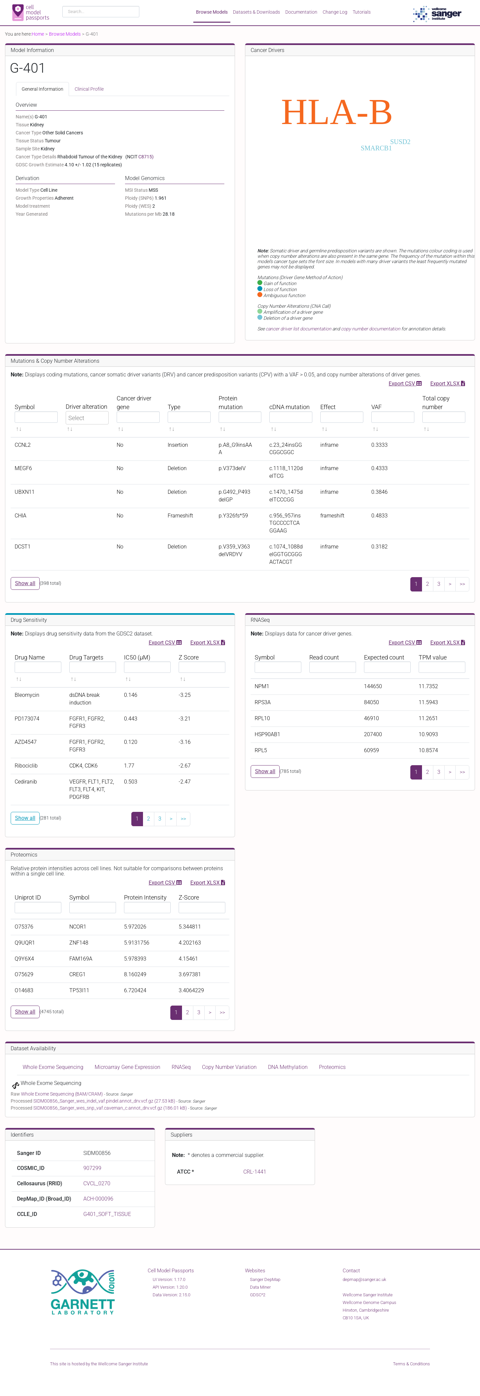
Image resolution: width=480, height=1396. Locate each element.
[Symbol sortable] (36, 413)
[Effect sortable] (341, 413)
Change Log (335, 12)
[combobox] (100, 11)
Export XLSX (447, 383)
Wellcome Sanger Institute (123, 1363)
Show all (25, 583)
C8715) (146, 156)
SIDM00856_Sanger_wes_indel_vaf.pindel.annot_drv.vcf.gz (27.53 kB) (104, 1101)
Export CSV (405, 383)
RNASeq (181, 1067)
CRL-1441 (254, 1172)
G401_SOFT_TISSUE (107, 1214)
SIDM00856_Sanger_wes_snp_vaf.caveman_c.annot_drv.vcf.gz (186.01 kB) (110, 1108)
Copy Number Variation (229, 1067)
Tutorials (362, 12)
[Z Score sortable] (202, 668)
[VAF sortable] (392, 413)
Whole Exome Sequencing (53, 1067)
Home (38, 34)
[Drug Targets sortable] (92, 668)
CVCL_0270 (96, 1183)
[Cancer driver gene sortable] (138, 413)
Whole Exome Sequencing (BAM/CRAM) (62, 1094)
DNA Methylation (288, 1067)
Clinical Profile (89, 89)
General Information (42, 89)
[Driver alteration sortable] (87, 413)
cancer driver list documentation (298, 328)
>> (462, 584)
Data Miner (260, 1287)
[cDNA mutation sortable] (290, 413)
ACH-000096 (98, 1199)
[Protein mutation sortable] (240, 413)
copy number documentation (370, 328)
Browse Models (212, 12)
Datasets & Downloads (256, 12)
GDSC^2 (257, 1294)
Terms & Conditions (411, 1363)
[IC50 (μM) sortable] (147, 668)
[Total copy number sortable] (443, 413)
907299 (92, 1168)
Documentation (301, 12)
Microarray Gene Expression (127, 1067)
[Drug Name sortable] (38, 668)
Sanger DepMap (265, 1279)
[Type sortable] (189, 413)
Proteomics (332, 1067)
